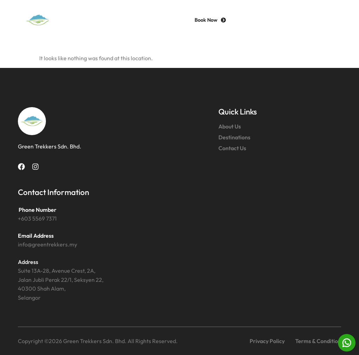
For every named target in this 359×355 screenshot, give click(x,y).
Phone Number (37, 209)
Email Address (36, 235)
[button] (328, 20)
